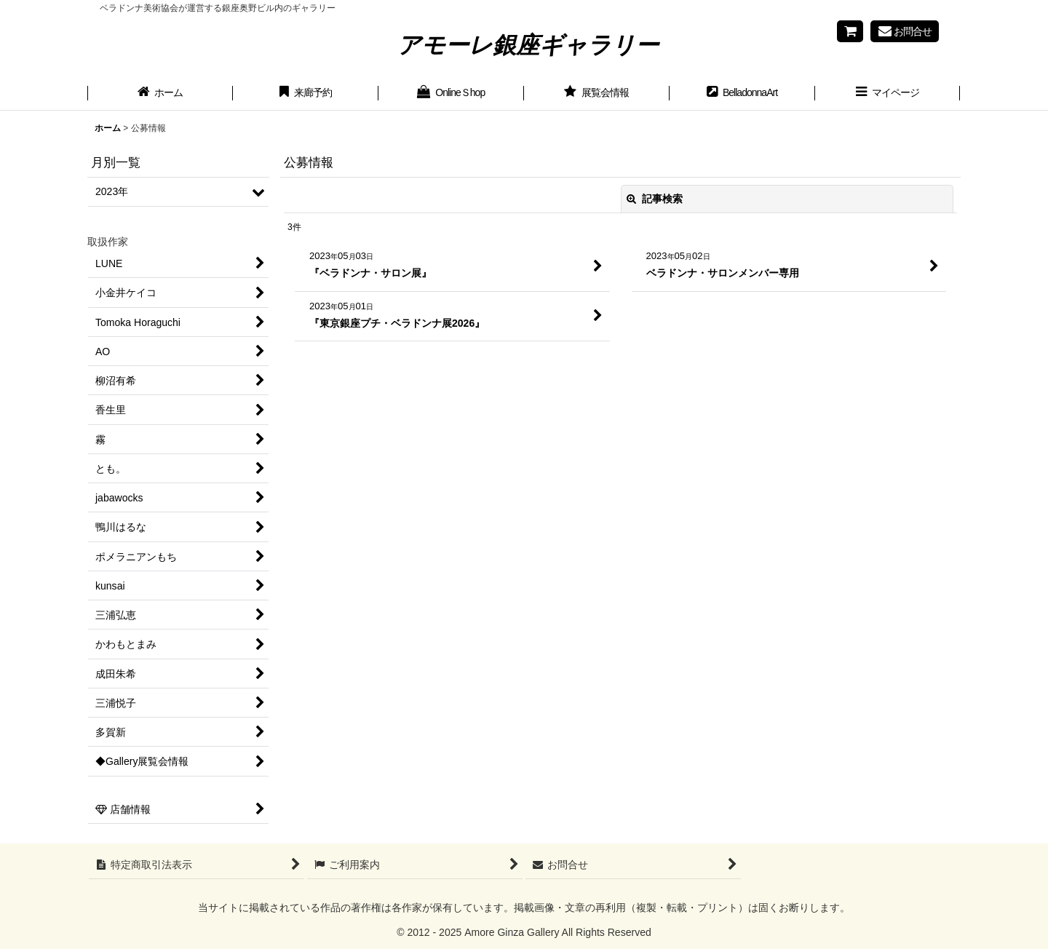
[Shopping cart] (850, 31)
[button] (888, 94)
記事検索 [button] (655, 199)
